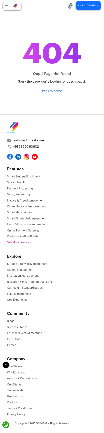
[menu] (6, 6)
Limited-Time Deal (88, 5)
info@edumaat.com (29, 140)
